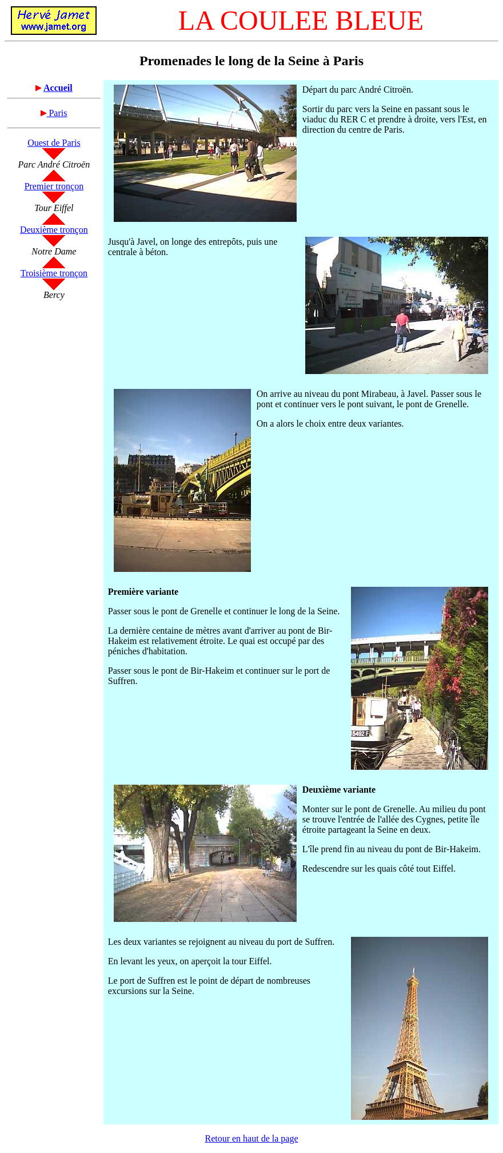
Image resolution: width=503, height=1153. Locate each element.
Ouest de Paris (53, 143)
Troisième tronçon (54, 273)
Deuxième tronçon (54, 229)
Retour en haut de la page (251, 1138)
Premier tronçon (54, 186)
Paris (54, 113)
